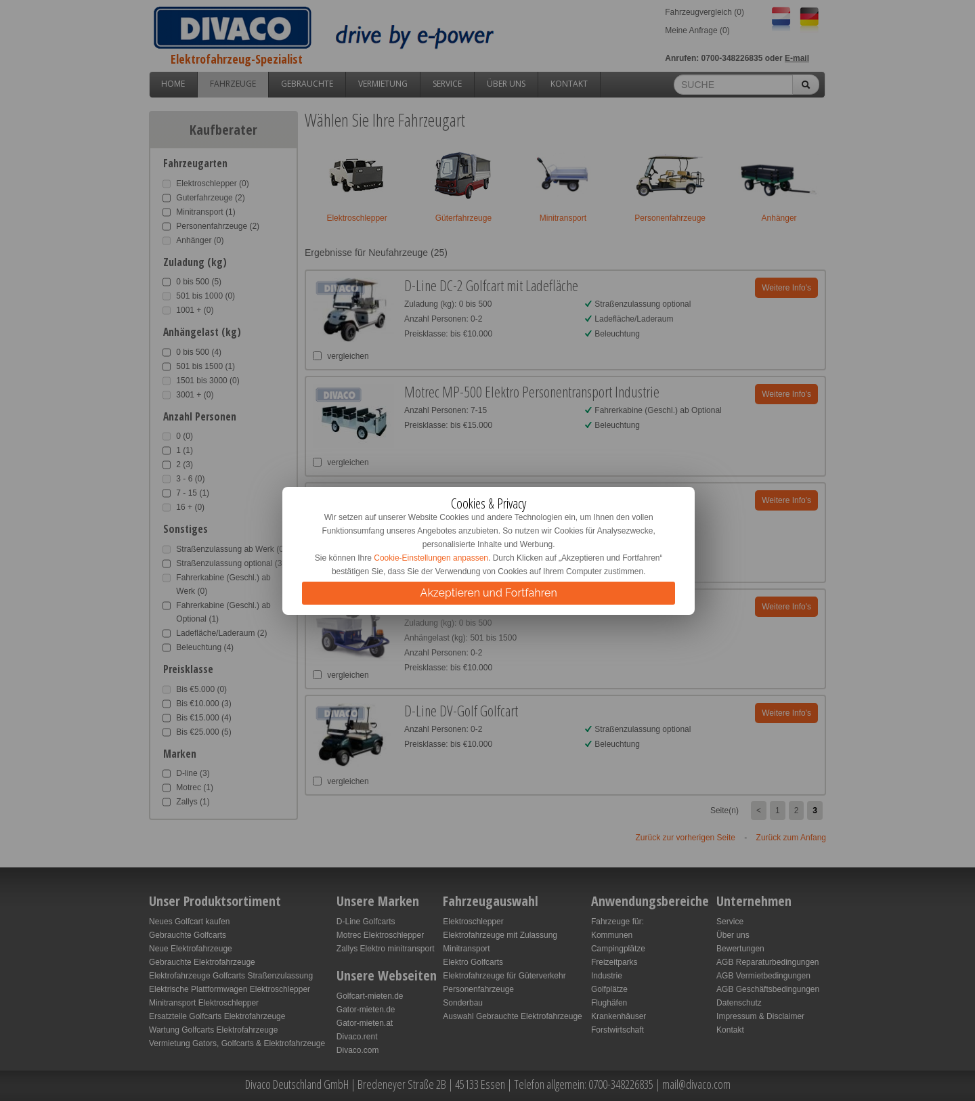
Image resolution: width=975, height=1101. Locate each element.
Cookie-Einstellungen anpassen (431, 558)
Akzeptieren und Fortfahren (488, 592)
